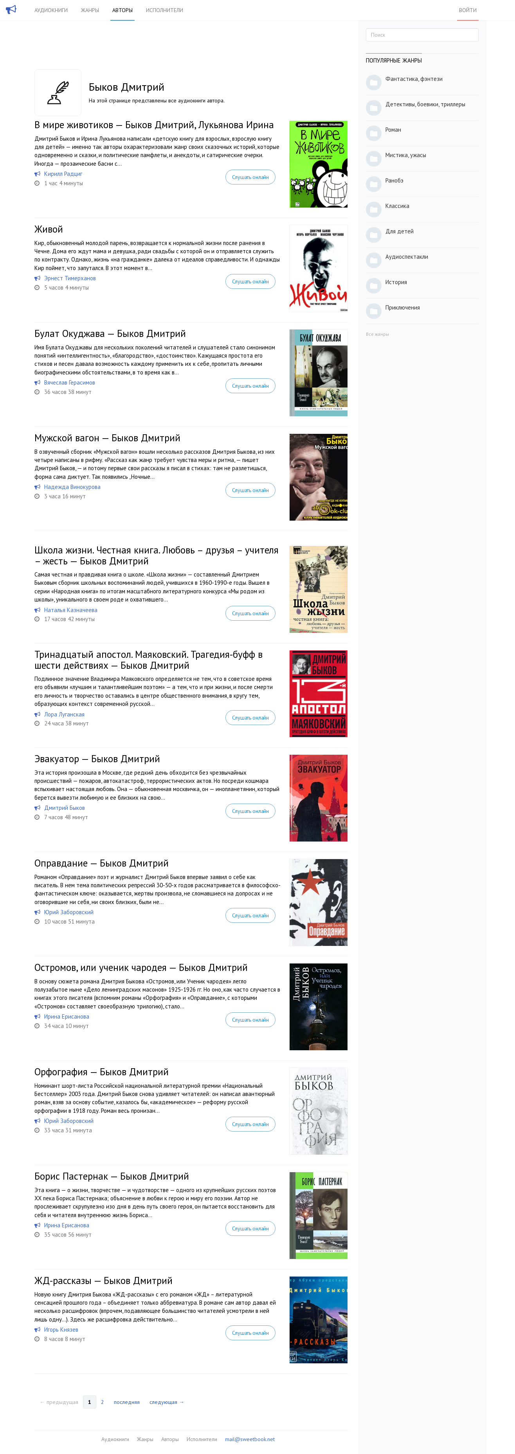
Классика (397, 206)
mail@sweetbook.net (250, 1439)
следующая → (166, 1402)
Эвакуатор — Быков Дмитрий (97, 758)
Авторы (122, 10)
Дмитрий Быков (64, 807)
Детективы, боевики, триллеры (425, 104)
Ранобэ (394, 180)
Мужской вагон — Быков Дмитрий (107, 438)
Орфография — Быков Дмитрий (101, 1071)
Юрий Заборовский (69, 912)
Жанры (90, 10)
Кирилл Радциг (63, 173)
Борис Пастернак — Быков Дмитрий (111, 1176)
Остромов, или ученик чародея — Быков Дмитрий (141, 967)
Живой (48, 229)
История (396, 282)
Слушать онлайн (250, 177)
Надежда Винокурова (72, 487)
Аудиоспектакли (406, 256)
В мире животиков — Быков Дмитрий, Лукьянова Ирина (154, 124)
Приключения (402, 307)
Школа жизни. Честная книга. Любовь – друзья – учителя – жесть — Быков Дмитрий (156, 555)
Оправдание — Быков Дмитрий (101, 863)
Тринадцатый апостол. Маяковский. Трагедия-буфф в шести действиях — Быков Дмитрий (148, 659)
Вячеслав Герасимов (69, 382)
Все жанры (377, 334)
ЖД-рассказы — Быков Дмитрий (103, 1280)
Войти (468, 10)
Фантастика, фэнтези (414, 78)
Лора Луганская (64, 714)
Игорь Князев (61, 1329)
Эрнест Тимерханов (70, 278)
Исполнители (164, 10)
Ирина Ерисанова (66, 1016)
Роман (393, 129)
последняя (127, 1402)
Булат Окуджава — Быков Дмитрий (110, 333)
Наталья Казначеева (70, 610)
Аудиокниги (51, 10)
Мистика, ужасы (405, 155)
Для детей (399, 231)
